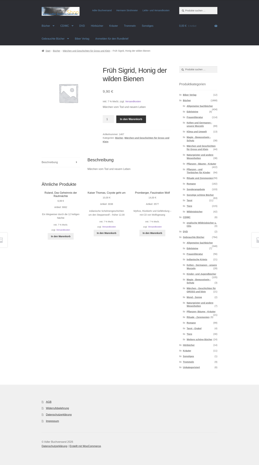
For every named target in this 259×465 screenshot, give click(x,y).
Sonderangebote (196, 189)
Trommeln (130, 25)
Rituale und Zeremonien (200, 178)
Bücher (46, 25)
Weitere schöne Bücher (199, 339)
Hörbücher (97, 25)
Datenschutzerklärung (59, 414)
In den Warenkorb (131, 119)
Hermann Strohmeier (127, 10)
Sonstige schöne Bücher (200, 195)
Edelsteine (192, 111)
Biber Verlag (82, 38)
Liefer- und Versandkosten (156, 10)
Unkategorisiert (191, 367)
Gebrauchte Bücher (53, 38)
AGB (49, 402)
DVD (82, 25)
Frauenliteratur (195, 117)
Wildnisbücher (195, 211)
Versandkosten (133, 101)
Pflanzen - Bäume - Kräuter (201, 163)
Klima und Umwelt (197, 131)
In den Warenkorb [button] (61, 236)
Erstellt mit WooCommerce (85, 446)
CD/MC (64, 25)
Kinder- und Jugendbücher (201, 274)
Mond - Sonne (194, 297)
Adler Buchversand (102, 10)
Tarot (189, 200)
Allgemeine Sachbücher (200, 106)
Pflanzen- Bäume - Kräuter (201, 311)
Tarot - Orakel (194, 328)
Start (48, 50)
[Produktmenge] (108, 119)
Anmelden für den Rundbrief (111, 38)
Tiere (189, 206)
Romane (191, 183)
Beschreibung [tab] (50, 162)
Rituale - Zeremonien (198, 317)
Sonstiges (147, 25)
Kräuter (113, 25)
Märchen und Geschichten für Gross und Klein (86, 50)
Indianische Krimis (197, 259)
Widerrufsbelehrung (57, 408)
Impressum (52, 421)
